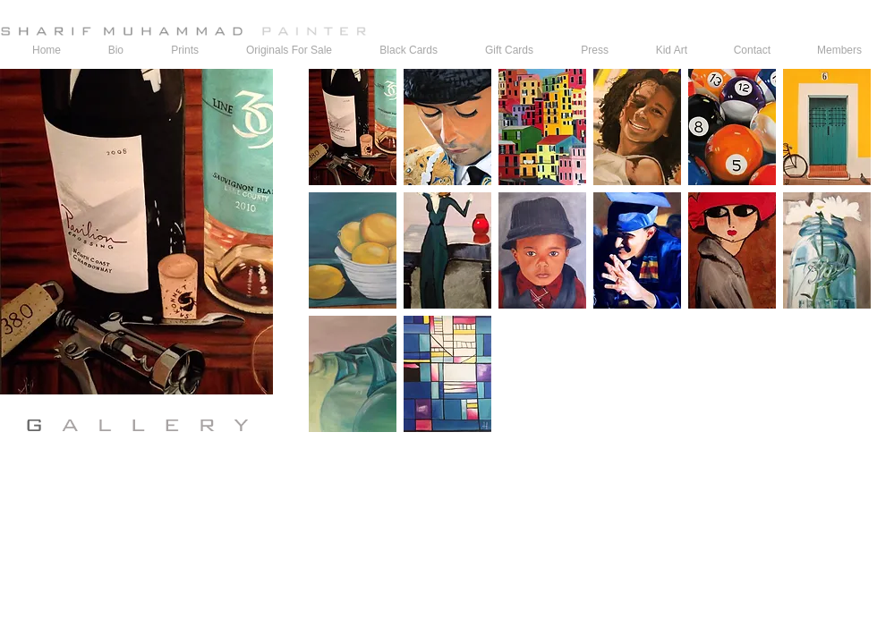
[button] (352, 127)
